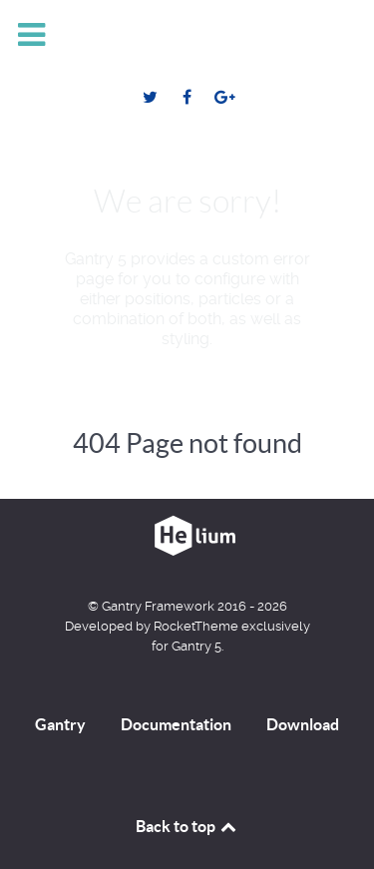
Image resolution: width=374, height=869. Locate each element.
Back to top (187, 826)
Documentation (176, 724)
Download (302, 724)
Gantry (60, 724)
